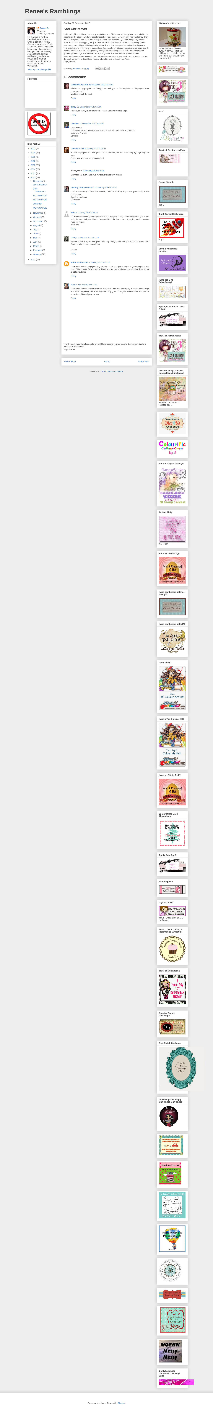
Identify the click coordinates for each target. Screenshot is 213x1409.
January (37, 254)
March (36, 246)
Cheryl (74, 237)
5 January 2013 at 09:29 (87, 212)
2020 (33, 152)
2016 (33, 161)
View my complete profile (39, 69)
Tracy (73, 107)
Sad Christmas (40, 184)
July (35, 229)
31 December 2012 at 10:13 (101, 85)
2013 (33, 173)
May (35, 237)
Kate (73, 285)
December (38, 181)
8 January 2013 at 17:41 (86, 285)
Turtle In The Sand (79, 262)
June (35, 233)
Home (107, 361)
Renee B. (44, 28)
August (36, 225)
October (37, 217)
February (37, 250)
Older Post (143, 361)
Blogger (121, 1403)
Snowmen (37, 204)
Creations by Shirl (79, 85)
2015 (33, 165)
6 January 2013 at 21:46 (88, 237)
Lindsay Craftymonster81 (83, 187)
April (35, 242)
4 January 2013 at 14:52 (106, 187)
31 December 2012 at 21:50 (89, 107)
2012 (33, 177)
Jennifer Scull (77, 148)
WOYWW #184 (40, 199)
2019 (33, 157)
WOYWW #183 (40, 208)
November (38, 213)
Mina (73, 212)
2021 (33, 148)
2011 (33, 259)
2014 (33, 169)
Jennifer (75, 123)
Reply (73, 98)
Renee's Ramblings (53, 11)
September (38, 221)
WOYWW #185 (40, 195)
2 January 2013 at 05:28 (93, 171)
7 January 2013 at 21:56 (99, 262)
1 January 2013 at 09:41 (95, 148)
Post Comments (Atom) (112, 371)
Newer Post (70, 361)
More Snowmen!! (39, 190)
